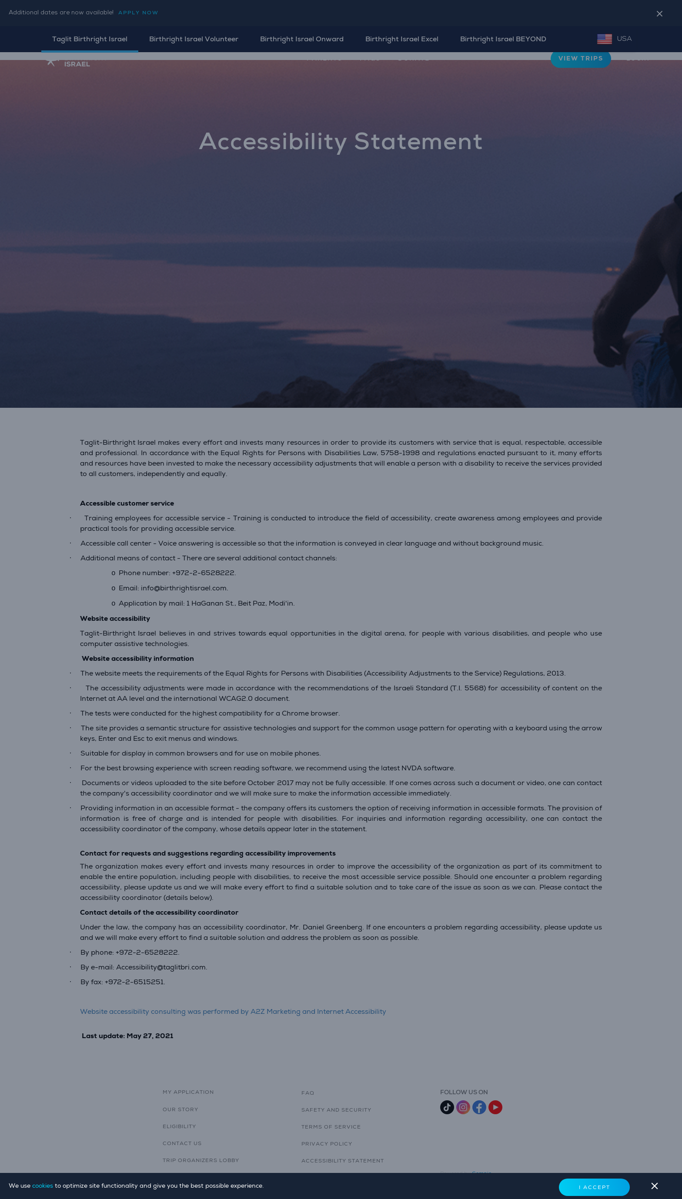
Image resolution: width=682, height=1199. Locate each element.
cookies (43, 1185)
